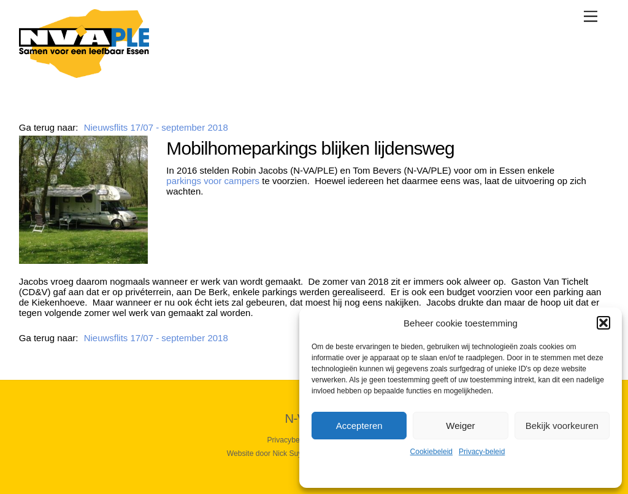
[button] (603, 323)
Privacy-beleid (482, 451)
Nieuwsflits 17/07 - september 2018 (156, 127)
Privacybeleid (289, 440)
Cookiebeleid (431, 451)
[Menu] (590, 16)
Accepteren (359, 425)
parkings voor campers (212, 181)
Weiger (460, 425)
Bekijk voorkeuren (562, 425)
